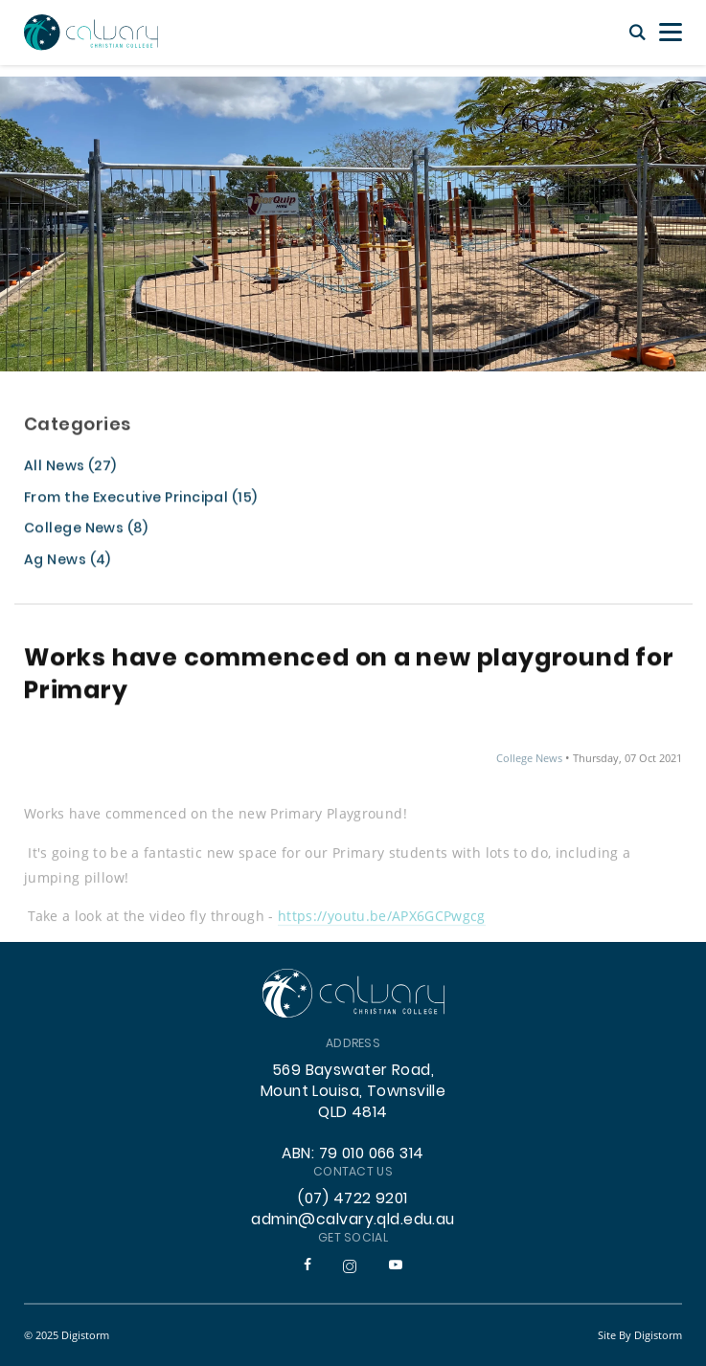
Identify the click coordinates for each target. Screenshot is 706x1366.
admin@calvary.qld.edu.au (353, 1220)
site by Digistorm (640, 1335)
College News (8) (86, 531)
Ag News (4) (67, 562)
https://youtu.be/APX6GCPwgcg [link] (382, 919)
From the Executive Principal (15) (140, 500)
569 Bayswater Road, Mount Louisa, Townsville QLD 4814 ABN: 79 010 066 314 (353, 1113)
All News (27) (70, 468)
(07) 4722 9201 (352, 1199)
